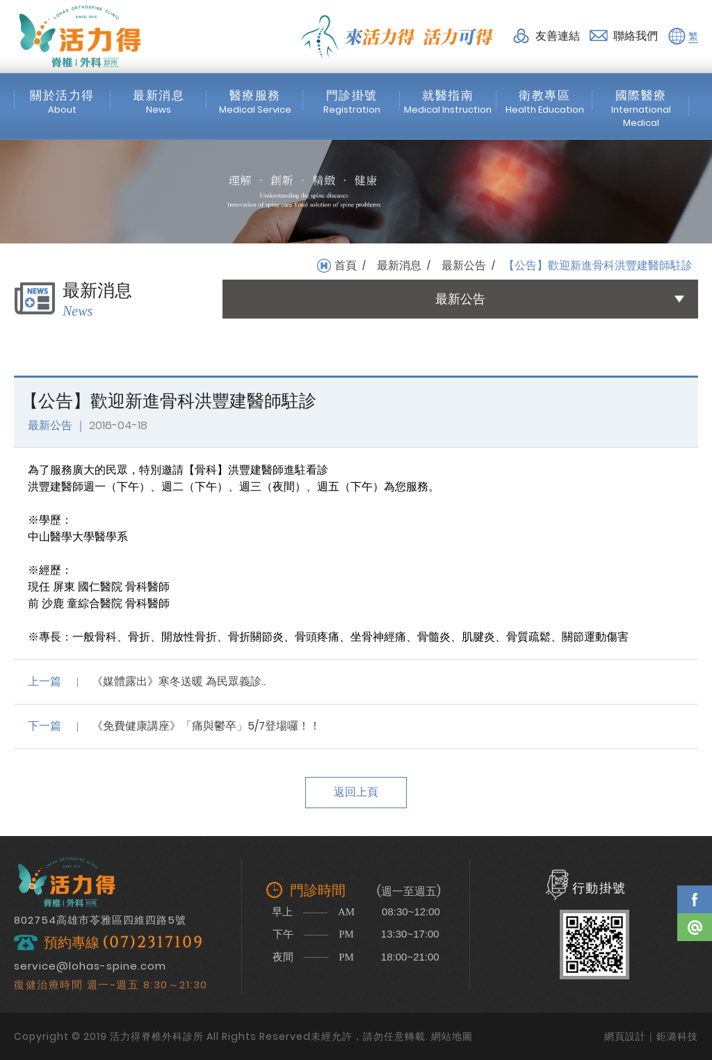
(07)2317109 (153, 943)
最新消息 (399, 265)
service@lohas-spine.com (90, 965)
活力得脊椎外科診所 (80, 36)
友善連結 (557, 36)
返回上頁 (356, 792)
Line (694, 927)
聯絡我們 (635, 36)
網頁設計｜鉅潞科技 (651, 1036)
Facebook (694, 899)
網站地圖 (452, 1036)
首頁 (345, 265)
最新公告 (464, 265)
